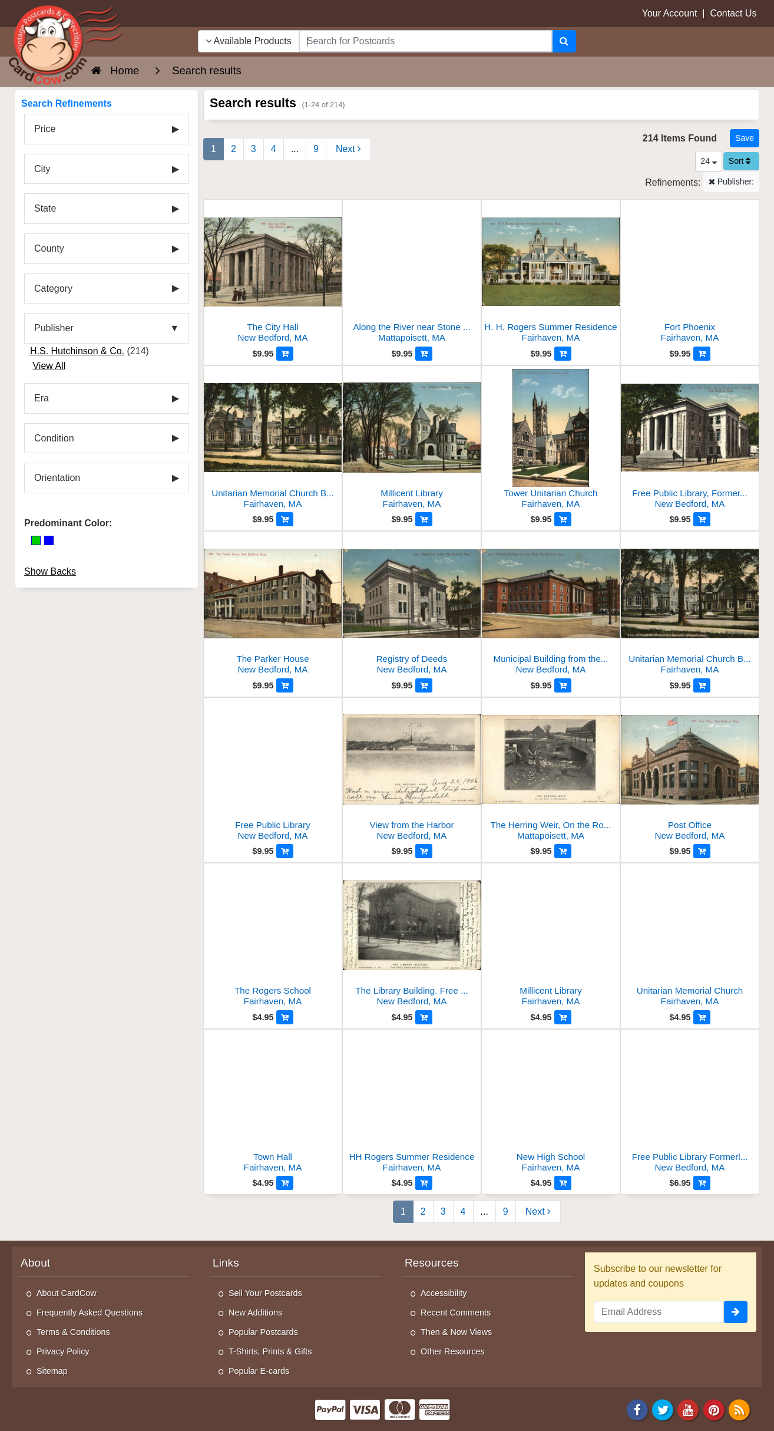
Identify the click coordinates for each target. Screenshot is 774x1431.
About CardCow (67, 1293)
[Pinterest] (714, 1409)
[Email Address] (659, 1312)
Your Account (669, 13)
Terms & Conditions (73, 1332)
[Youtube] (688, 1409)
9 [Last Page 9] (316, 149)
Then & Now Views (456, 1332)
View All (48, 366)
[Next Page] (348, 149)
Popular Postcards (263, 1332)
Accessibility (444, 1293)
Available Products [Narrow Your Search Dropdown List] (249, 41)
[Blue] (49, 540)
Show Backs (50, 571)
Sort (740, 161)
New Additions (255, 1312)
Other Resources (453, 1351)
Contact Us (733, 13)
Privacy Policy (63, 1351)
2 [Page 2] (233, 149)
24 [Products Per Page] (708, 161)
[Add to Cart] (284, 354)
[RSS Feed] (739, 1409)
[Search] (564, 41)
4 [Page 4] (273, 149)
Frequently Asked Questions (90, 1312)
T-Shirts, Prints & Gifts (270, 1351)
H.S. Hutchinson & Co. (77, 351)
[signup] (735, 1312)
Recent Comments (456, 1312)
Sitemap (52, 1371)
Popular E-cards (259, 1371)
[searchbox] (426, 41)
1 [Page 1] (213, 149)
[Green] (36, 540)
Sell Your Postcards (265, 1293)
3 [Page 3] (253, 149)
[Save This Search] (744, 138)
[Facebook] (637, 1409)
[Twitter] (662, 1409)
